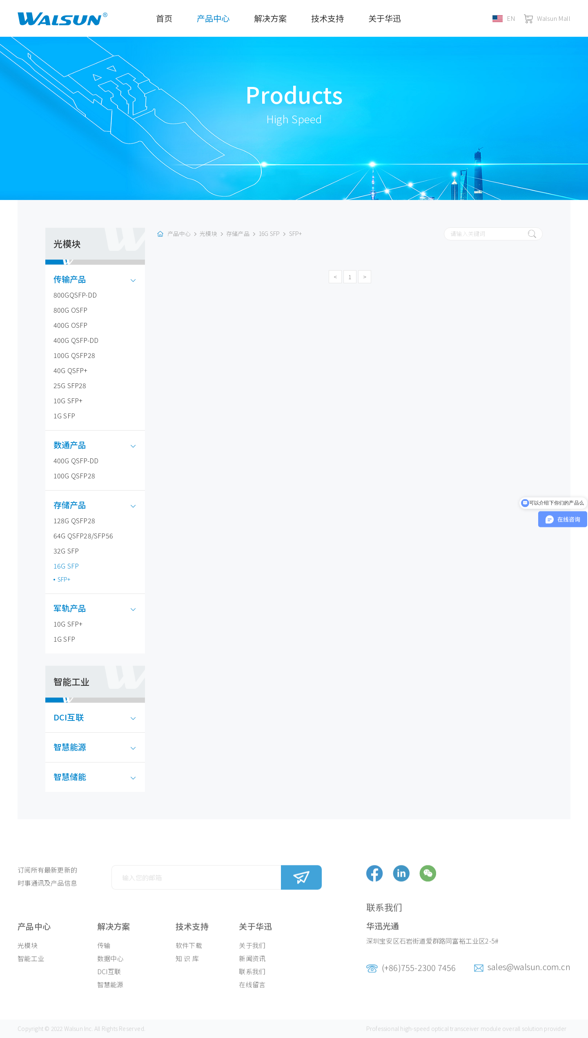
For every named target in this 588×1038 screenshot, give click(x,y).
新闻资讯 (252, 967)
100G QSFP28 (74, 355)
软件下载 (189, 954)
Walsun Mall (547, 18)
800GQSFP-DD (75, 295)
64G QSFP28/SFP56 (83, 535)
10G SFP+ (68, 400)
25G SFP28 (70, 385)
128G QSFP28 (74, 520)
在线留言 (252, 993)
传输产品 (76, 279)
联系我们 (252, 980)
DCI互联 (74, 717)
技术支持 (327, 18)
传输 (103, 954)
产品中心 (213, 18)
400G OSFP (70, 325)
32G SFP (66, 551)
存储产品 (76, 505)
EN (503, 18)
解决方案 (270, 18)
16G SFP (66, 566)
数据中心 (110, 967)
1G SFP (64, 415)
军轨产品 (76, 608)
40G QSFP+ (70, 370)
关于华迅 (384, 18)
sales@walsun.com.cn (529, 975)
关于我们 (252, 954)
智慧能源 (76, 747)
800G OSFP (70, 310)
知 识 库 (187, 967)
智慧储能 (76, 776)
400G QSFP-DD (75, 340)
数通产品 (76, 445)
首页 (164, 18)
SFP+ (64, 579)
